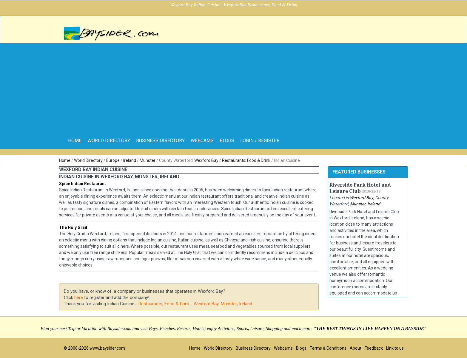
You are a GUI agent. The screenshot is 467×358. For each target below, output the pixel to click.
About (355, 348)
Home (64, 160)
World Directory (108, 140)
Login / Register (260, 140)
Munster (147, 160)
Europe (113, 160)
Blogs (227, 140)
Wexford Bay (206, 160)
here (78, 297)
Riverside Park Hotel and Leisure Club (360, 188)
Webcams (202, 140)
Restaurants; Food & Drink (246, 160)
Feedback (374, 348)
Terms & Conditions (328, 348)
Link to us (395, 348)
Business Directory (160, 140)
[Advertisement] (234, 88)
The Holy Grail (73, 227)
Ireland (129, 160)
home (74, 140)
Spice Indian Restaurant (82, 183)
